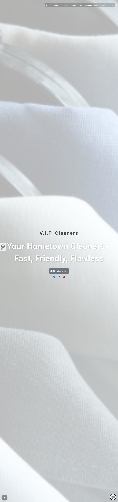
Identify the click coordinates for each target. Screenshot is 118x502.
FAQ (80, 5)
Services (64, 5)
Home (48, 5)
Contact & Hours (91, 5)
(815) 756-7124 (107, 5)
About (56, 5)
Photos (73, 5)
